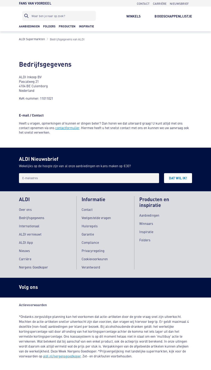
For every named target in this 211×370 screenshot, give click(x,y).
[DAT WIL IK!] (178, 178)
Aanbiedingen (149, 215)
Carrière (25, 259)
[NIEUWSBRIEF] (179, 3)
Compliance (90, 242)
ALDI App (26, 242)
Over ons (25, 209)
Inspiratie (146, 231)
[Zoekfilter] (59, 16)
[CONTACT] (143, 3)
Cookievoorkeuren (95, 259)
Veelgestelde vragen (96, 217)
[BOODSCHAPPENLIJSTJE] (173, 16)
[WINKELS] (133, 16)
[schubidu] (64, 288)
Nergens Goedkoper (33, 267)
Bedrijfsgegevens (31, 217)
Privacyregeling (93, 250)
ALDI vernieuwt (30, 234)
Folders (145, 240)
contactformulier (67, 127)
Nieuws (24, 250)
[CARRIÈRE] (159, 3)
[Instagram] (48, 288)
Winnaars (146, 223)
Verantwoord (91, 267)
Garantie (88, 234)
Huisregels (90, 226)
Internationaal (29, 226)
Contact (87, 209)
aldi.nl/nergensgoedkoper (62, 356)
